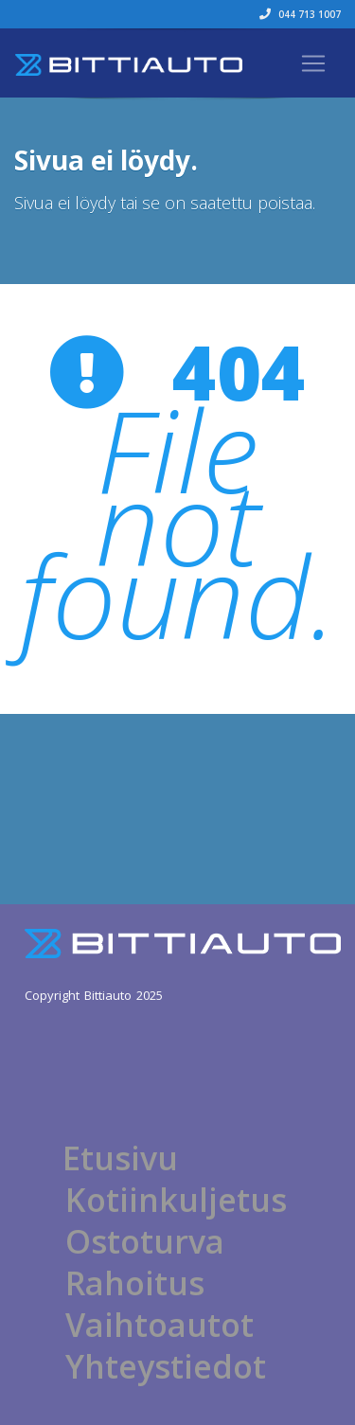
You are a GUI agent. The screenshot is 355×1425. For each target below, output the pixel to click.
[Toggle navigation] (313, 63)
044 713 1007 (300, 14)
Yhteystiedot (165, 1366)
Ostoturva (144, 1241)
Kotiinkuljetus (176, 1199)
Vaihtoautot (159, 1324)
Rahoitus (134, 1283)
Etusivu (120, 1158)
